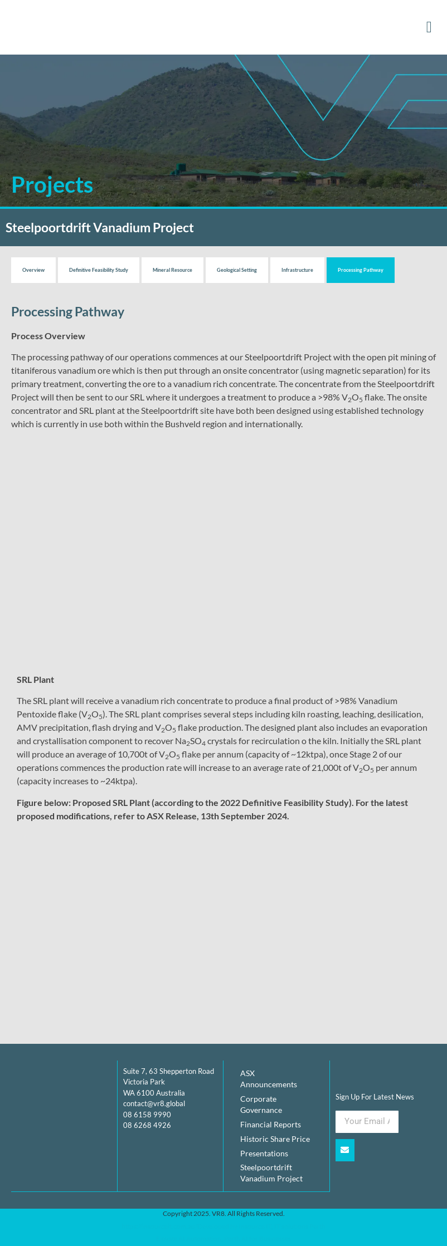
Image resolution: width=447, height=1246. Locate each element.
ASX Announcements (268, 1078)
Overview (33, 270)
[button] (429, 27)
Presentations (264, 1153)
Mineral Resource (172, 270)
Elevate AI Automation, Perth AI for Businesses (223, 1238)
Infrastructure (297, 270)
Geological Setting (237, 270)
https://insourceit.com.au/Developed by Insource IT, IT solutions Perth (223, 1225)
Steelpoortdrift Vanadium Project (271, 1173)
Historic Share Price (275, 1139)
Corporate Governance (261, 1104)
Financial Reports (270, 1124)
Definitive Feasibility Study (98, 270)
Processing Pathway (360, 270)
